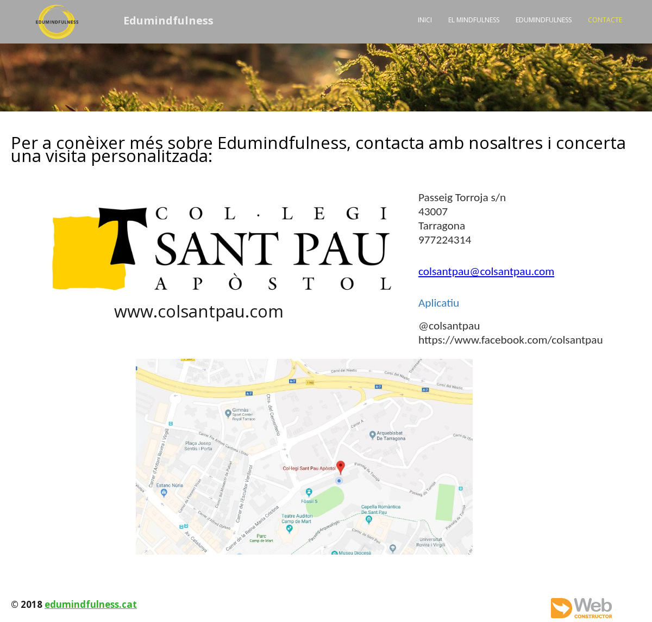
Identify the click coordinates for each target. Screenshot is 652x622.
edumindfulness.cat (91, 604)
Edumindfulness (544, 19)
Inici (425, 19)
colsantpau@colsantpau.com (486, 271)
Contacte (605, 19)
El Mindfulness (473, 19)
